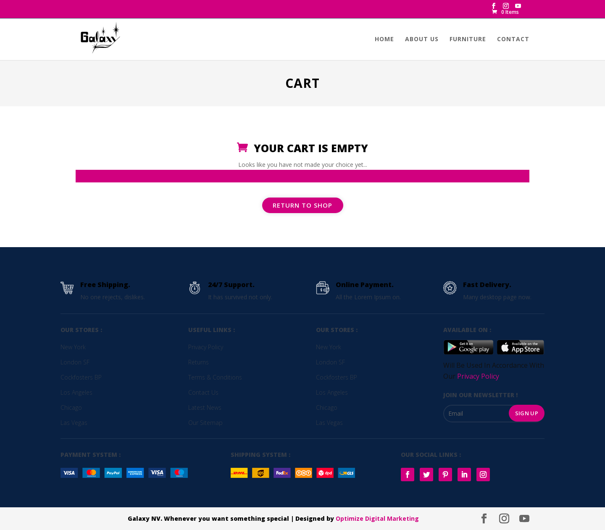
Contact (513, 39)
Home (384, 39)
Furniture (468, 39)
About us (422, 39)
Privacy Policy (478, 376)
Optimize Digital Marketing (377, 518)
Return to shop (302, 205)
